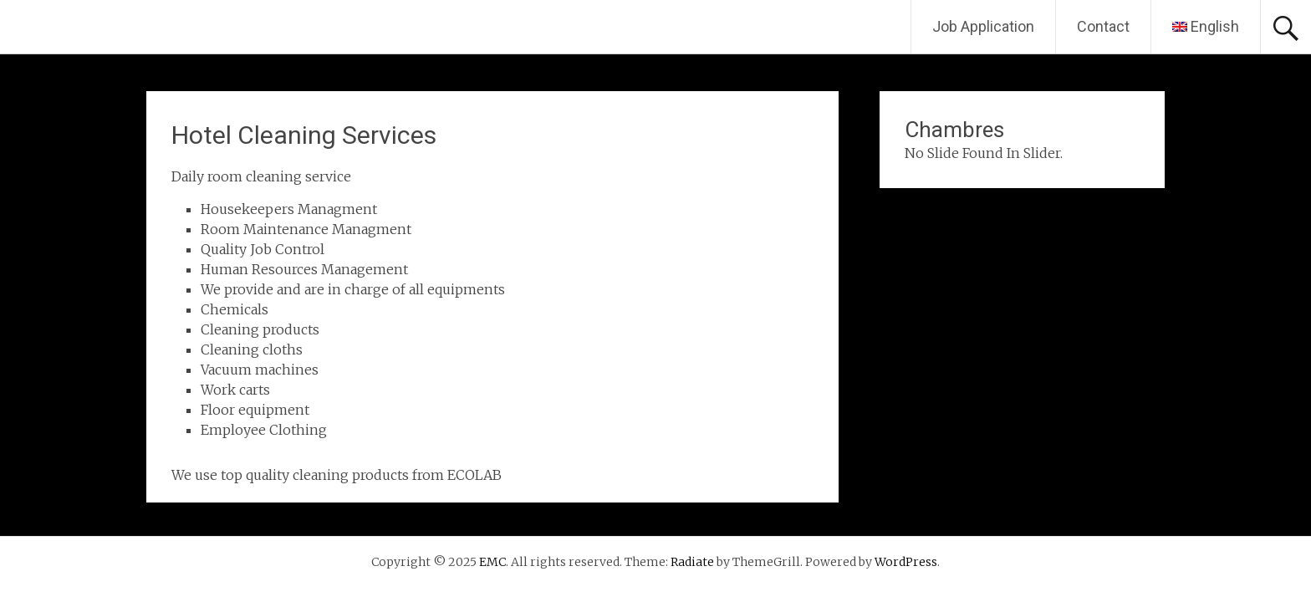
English (1205, 26)
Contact (1103, 26)
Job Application (983, 26)
